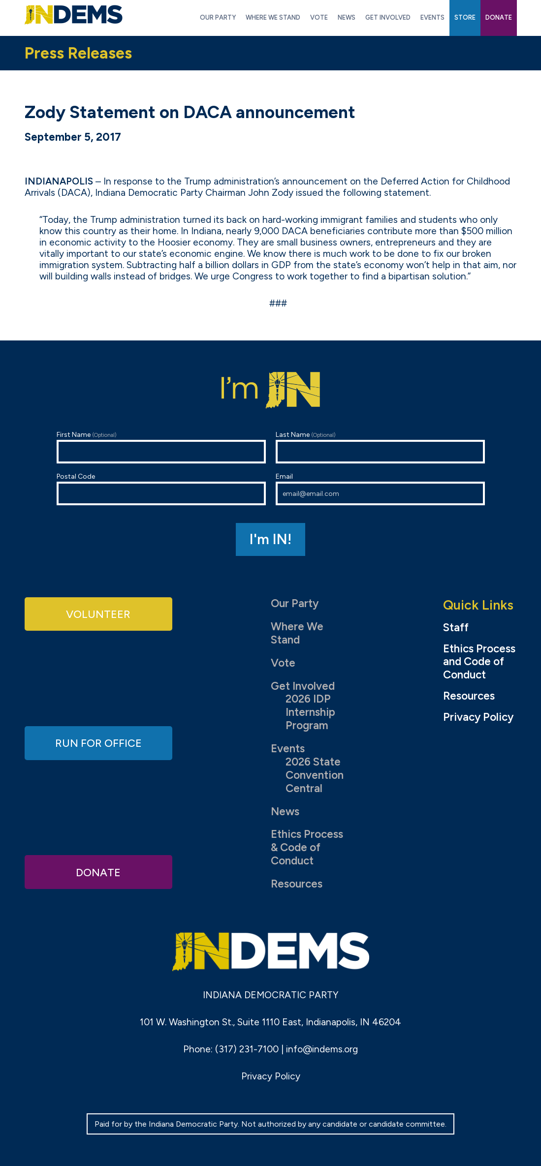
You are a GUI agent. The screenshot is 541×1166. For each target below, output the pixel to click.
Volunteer (98, 613)
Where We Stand (297, 633)
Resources (296, 883)
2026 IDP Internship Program (310, 712)
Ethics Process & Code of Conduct (307, 847)
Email (380, 488)
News (285, 811)
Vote (283, 663)
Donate (98, 871)
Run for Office (98, 742)
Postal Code (161, 488)
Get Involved (303, 686)
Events (288, 748)
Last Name (380, 446)
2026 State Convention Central (315, 775)
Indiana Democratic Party (74, 15)
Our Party (294, 603)
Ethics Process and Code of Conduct (479, 662)
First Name (161, 446)
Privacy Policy (478, 717)
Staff (456, 627)
